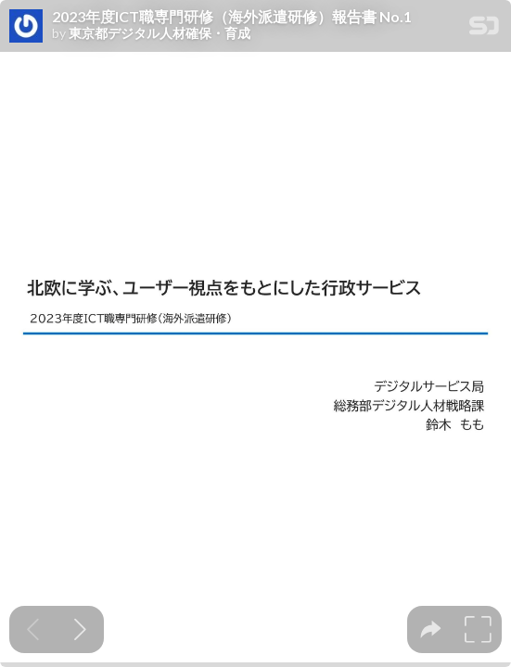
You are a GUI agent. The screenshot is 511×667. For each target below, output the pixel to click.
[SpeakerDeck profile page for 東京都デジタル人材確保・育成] (26, 26)
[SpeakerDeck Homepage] (484, 29)
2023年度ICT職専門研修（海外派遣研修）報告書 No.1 (232, 16)
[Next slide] (80, 629)
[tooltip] (431, 629)
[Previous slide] (33, 629)
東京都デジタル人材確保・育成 (159, 33)
